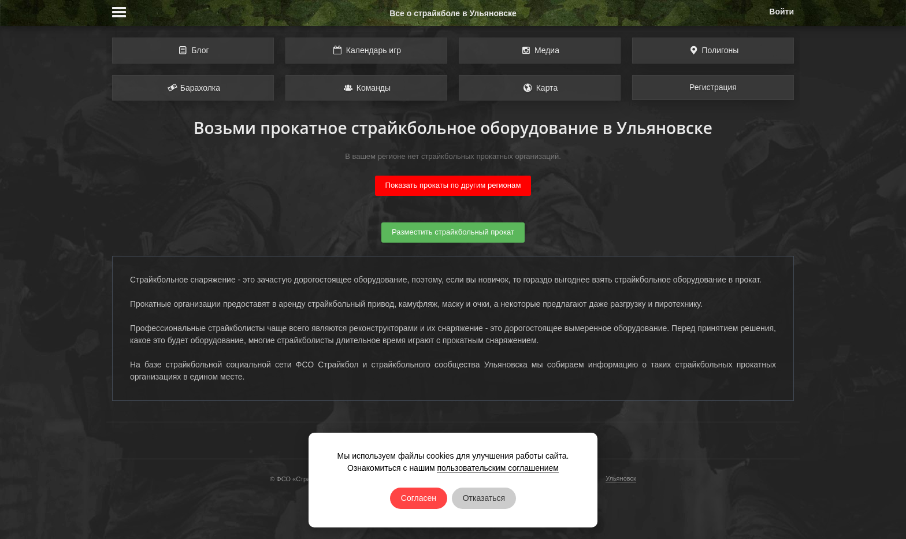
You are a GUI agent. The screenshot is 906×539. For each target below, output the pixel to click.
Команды (366, 87)
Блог (193, 50)
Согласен (418, 498)
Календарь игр (366, 50)
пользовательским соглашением (498, 468)
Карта (540, 87)
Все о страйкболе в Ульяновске (453, 13)
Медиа (539, 50)
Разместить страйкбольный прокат (453, 232)
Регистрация (713, 87)
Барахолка (193, 87)
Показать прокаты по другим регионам (453, 185)
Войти (781, 11)
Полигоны (713, 50)
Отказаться (484, 498)
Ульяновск (621, 478)
